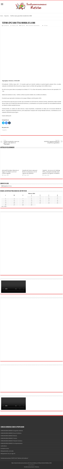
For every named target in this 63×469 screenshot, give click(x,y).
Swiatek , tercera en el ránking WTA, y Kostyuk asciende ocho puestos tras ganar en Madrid (51, 172)
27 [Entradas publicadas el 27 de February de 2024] (14, 204)
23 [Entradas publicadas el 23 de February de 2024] (40, 202)
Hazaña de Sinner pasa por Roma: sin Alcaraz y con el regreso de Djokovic (29, 172)
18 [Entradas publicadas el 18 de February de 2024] (57, 201)
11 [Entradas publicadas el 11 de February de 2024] (57, 199)
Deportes (6, 15)
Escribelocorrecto (5, 448)
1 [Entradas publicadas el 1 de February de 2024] (31, 197)
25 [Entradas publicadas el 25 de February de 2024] (57, 202)
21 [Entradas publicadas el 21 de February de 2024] (22, 202)
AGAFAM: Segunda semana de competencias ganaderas (51, 141)
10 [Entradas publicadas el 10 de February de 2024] (48, 199)
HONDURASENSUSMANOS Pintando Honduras (11, 440)
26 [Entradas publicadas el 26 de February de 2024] (5, 204)
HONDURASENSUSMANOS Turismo (9, 438)
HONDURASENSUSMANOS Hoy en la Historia (11, 433)
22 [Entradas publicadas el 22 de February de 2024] (31, 202)
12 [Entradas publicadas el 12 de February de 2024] (5, 201)
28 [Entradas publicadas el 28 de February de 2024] (22, 204)
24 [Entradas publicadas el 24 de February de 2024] (48, 202)
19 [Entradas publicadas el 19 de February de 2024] (5, 202)
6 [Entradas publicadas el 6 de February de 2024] (14, 199)
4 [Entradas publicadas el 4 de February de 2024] (57, 197)
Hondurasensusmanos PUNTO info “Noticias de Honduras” (14, 458)
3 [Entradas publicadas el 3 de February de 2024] (48, 197)
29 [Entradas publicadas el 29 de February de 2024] (31, 204)
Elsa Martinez (6, 25)
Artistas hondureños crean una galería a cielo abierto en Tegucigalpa (12, 142)
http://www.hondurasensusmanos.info (20, 463)
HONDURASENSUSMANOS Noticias (9, 435)
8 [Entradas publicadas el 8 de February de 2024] (31, 199)
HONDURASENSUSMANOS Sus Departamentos (11, 443)
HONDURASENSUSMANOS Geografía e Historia (12, 430)
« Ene (2, 206)
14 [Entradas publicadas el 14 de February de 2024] (22, 201)
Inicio (1, 15)
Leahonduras (4, 446)
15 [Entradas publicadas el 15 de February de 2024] (31, 201)
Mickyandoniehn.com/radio (7, 451)
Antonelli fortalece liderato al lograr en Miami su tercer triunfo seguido (10, 172)
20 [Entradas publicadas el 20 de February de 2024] (14, 202)
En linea (6, 186)
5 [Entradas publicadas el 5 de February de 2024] (5, 199)
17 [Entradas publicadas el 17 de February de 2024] (48, 201)
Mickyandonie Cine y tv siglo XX (8, 453)
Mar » (5, 206)
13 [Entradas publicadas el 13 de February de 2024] (14, 201)
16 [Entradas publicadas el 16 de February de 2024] (40, 201)
